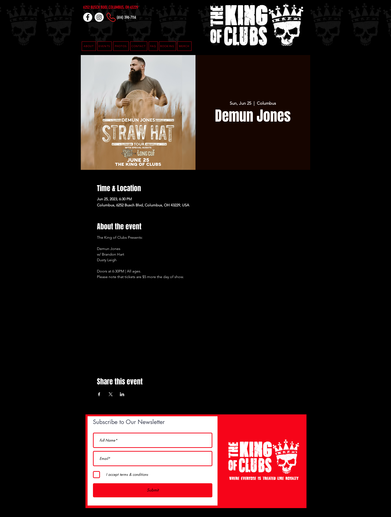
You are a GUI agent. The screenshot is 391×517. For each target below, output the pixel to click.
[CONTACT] (138, 46)
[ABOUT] (89, 46)
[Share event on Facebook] (99, 394)
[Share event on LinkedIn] (122, 394)
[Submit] (152, 490)
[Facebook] (87, 17)
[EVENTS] (104, 46)
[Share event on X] (110, 394)
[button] (153, 46)
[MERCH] (184, 46)
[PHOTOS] (121, 46)
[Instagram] (99, 17)
